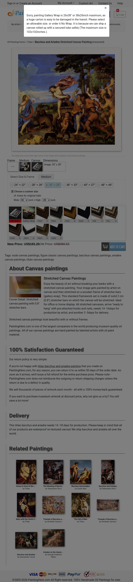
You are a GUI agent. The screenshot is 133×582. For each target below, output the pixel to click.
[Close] (105, 8)
